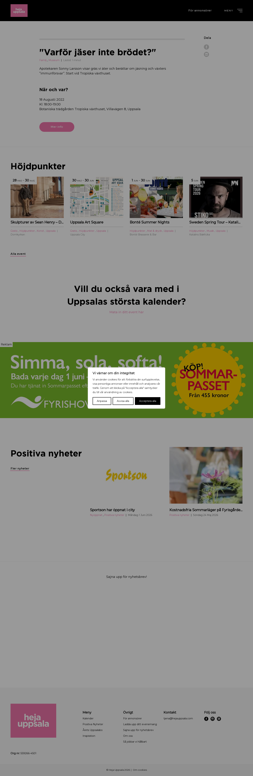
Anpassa (102, 401)
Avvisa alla (123, 401)
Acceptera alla (147, 401)
